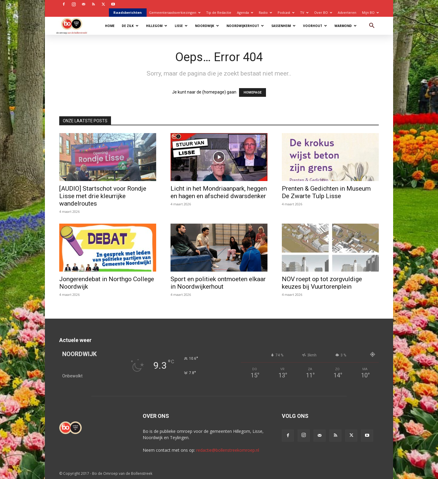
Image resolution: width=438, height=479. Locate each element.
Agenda (245, 12)
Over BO (323, 12)
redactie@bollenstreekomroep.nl (227, 450)
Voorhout (315, 26)
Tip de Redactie (218, 12)
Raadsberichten (127, 12)
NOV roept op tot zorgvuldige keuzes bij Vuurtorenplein (322, 282)
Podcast (286, 12)
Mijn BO (370, 12)
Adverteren (347, 12)
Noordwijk (207, 26)
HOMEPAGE (252, 92)
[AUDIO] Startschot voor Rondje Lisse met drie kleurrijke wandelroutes (102, 196)
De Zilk (130, 26)
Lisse (181, 26)
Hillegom (156, 26)
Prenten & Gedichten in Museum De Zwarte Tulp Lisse (326, 192)
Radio (265, 12)
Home (110, 26)
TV (304, 12)
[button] (371, 26)
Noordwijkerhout (245, 26)
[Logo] (74, 25)
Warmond (345, 26)
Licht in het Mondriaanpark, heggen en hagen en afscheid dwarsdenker (219, 192)
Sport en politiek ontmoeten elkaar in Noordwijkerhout (218, 282)
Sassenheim (283, 26)
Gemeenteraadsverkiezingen (174, 12)
